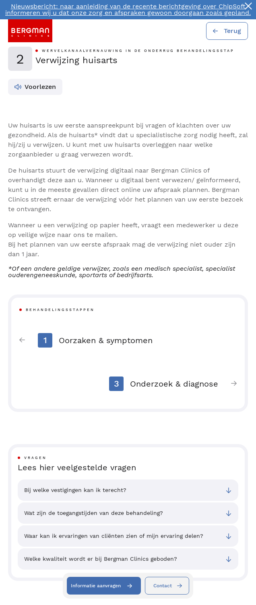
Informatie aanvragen (96, 586)
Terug (232, 31)
